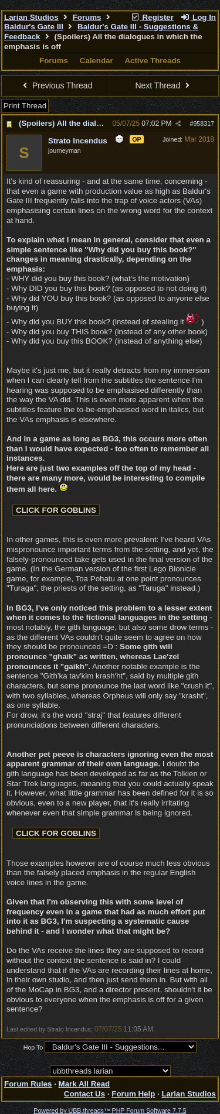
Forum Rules (28, 1083)
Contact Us (84, 1093)
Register (152, 17)
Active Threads (152, 60)
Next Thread (163, 85)
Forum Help (133, 1093)
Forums (87, 17)
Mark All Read (84, 1083)
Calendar (96, 60)
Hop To (33, 1047)
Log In (198, 17)
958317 (203, 123)
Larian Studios (31, 17)
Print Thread (25, 105)
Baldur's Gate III (33, 26)
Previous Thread (56, 85)
